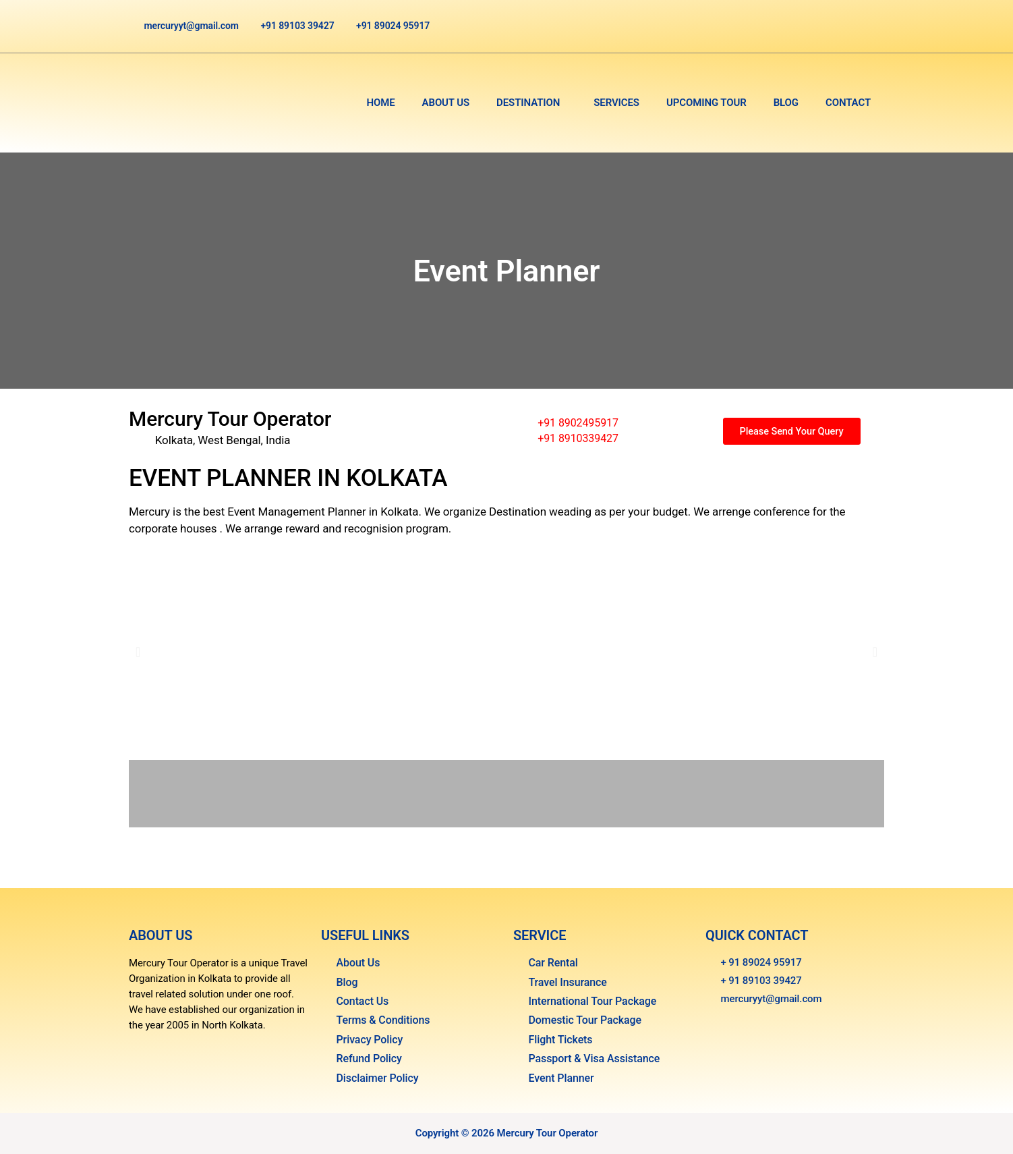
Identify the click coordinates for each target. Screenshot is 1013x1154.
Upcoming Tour (706, 103)
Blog (786, 103)
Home (380, 103)
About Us (446, 103)
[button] (531, 103)
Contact (848, 103)
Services (616, 103)
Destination (528, 103)
